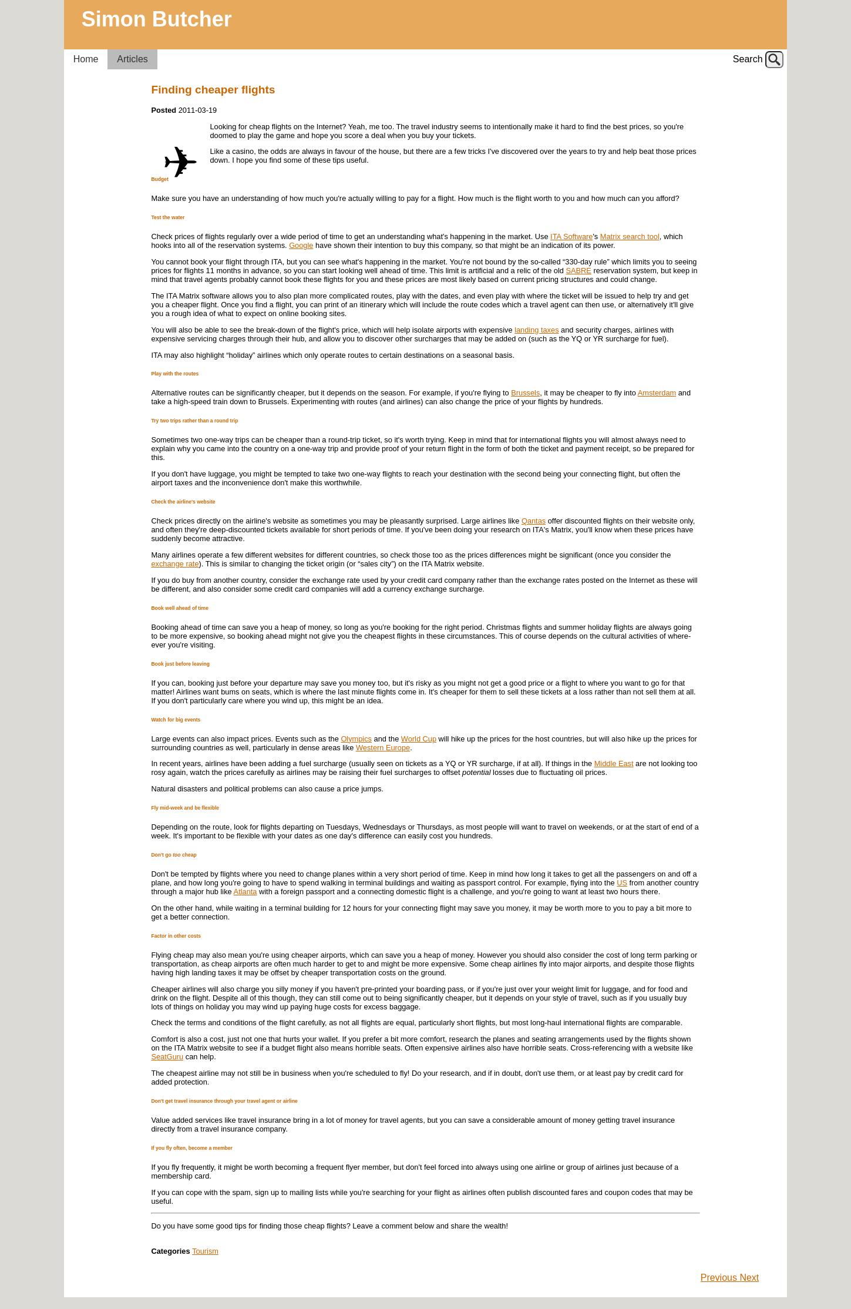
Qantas (534, 520)
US (622, 882)
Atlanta (245, 891)
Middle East (614, 763)
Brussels (525, 392)
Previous (720, 1278)
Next (749, 1278)
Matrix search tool (630, 236)
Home (86, 59)
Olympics (356, 738)
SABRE (578, 270)
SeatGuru (167, 1056)
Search (748, 59)
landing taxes (536, 329)
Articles (132, 59)
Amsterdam (657, 392)
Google (301, 245)
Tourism (205, 1251)
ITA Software (571, 236)
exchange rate (175, 563)
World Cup (418, 738)
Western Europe (383, 747)
